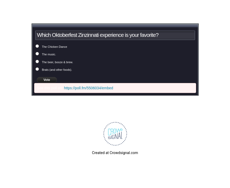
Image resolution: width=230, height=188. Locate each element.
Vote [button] (47, 80)
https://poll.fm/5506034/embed (88, 88)
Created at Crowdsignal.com (115, 153)
